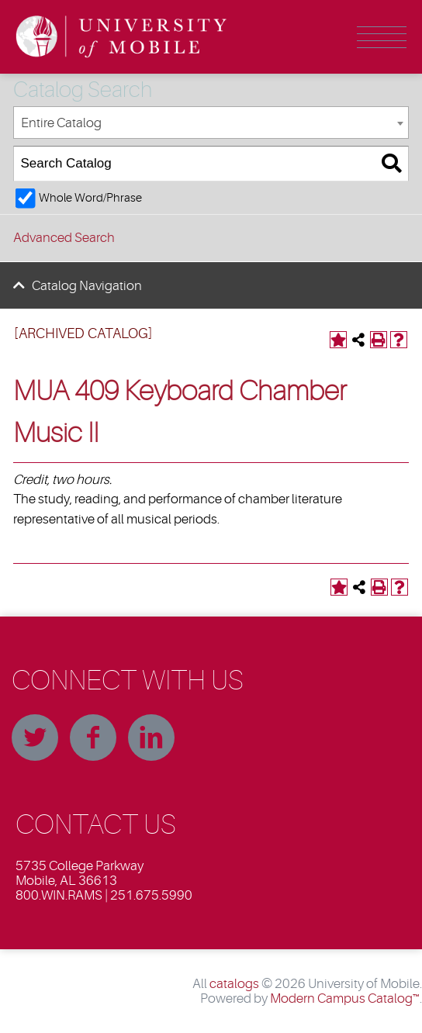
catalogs (234, 983)
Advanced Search (64, 237)
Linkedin (151, 737)
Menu (381, 37)
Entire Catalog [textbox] (61, 123)
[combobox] (211, 123)
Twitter (35, 737)
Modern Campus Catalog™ (345, 998)
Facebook (93, 737)
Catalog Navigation (87, 285)
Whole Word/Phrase (90, 198)
